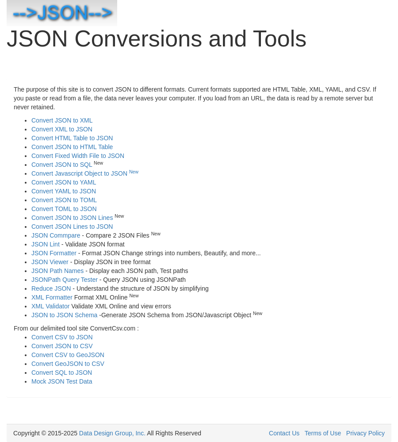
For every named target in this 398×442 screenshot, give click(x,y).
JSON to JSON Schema (64, 315)
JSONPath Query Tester (64, 279)
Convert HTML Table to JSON (72, 138)
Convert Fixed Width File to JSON (77, 155)
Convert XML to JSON (61, 129)
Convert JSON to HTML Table (72, 146)
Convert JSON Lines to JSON (72, 226)
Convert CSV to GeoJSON (67, 354)
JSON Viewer (50, 261)
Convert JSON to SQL (61, 164)
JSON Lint (45, 244)
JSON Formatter (54, 253)
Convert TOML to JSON (64, 208)
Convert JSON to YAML (63, 182)
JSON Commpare (55, 235)
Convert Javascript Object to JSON (84, 173)
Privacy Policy (365, 433)
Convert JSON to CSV (62, 346)
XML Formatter (52, 297)
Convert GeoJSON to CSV (67, 363)
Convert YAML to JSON (63, 191)
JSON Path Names (57, 270)
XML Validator (50, 306)
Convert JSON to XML (62, 120)
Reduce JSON (51, 288)
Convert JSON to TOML (64, 200)
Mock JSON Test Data (61, 381)
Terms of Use (323, 433)
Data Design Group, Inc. (112, 433)
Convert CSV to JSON (62, 337)
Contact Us (284, 433)
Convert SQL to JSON (61, 372)
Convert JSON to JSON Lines (72, 217)
